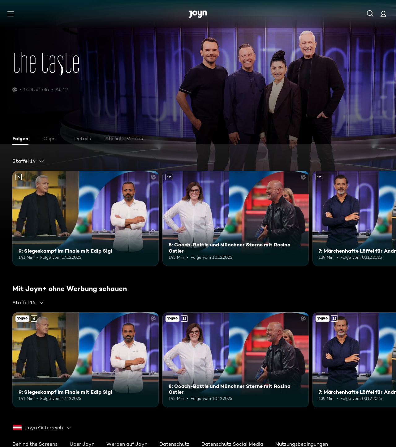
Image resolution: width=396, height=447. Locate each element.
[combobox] (28, 161)
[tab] (22, 139)
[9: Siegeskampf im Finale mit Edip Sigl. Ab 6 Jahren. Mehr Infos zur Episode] (85, 218)
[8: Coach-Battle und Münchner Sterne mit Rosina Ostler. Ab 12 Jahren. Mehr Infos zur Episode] (235, 218)
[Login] (383, 13)
